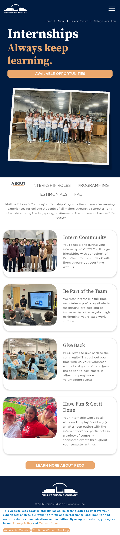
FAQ (78, 194)
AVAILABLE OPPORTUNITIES (60, 74)
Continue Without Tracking (51, 530)
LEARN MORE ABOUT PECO (60, 465)
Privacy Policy (22, 524)
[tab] (18, 185)
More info (65, 523)
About (61, 21)
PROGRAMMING (93, 185)
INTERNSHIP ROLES (51, 185)
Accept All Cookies (17, 530)
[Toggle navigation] (111, 8)
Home (48, 21)
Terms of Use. (49, 524)
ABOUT (18, 183)
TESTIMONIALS (52, 194)
